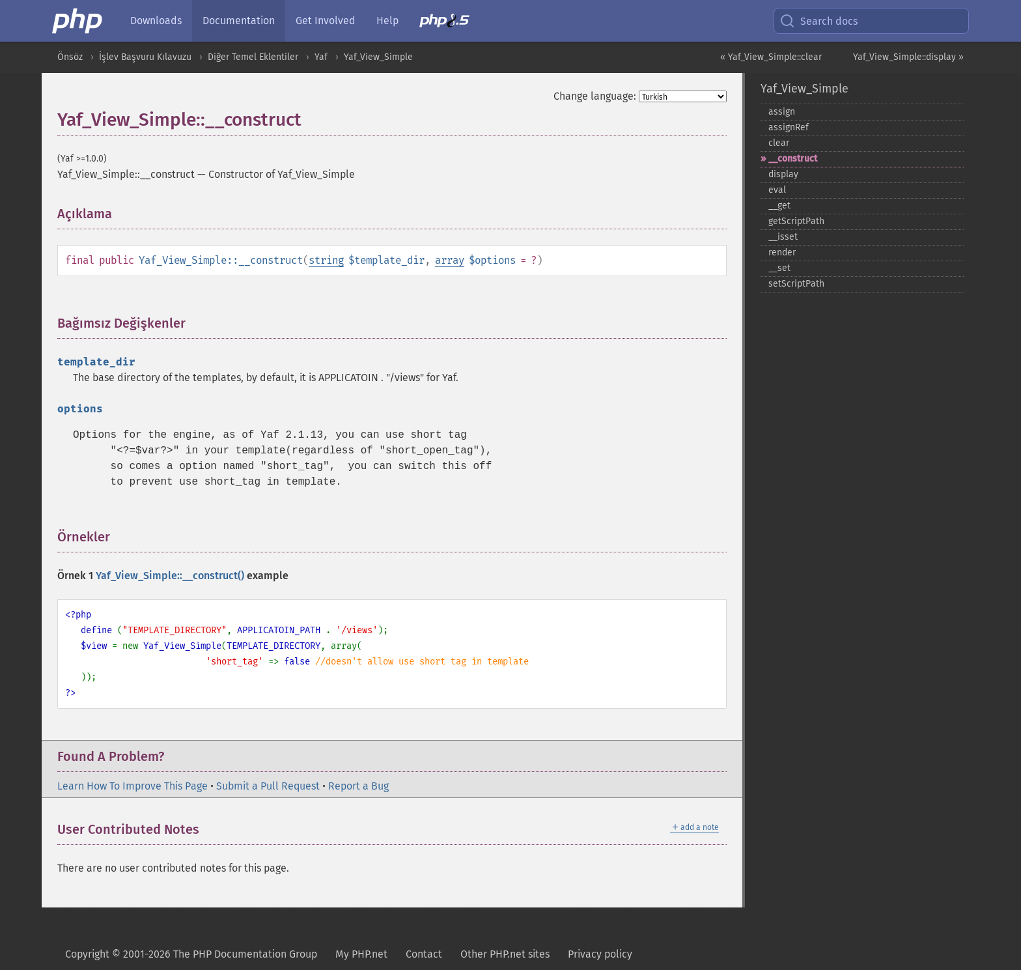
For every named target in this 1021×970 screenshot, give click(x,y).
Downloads (156, 20)
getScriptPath (796, 221)
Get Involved (326, 20)
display (783, 174)
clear (778, 143)
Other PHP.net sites (505, 954)
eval (777, 189)
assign (781, 111)
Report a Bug (358, 786)
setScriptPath (796, 283)
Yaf (321, 57)
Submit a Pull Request (268, 786)
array (449, 260)
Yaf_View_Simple (378, 57)
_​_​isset (783, 236)
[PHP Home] (78, 21)
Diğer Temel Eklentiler (253, 57)
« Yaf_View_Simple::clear (771, 57)
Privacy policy (600, 954)
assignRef (788, 127)
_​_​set (779, 268)
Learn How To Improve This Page (132, 786)
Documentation (239, 20)
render (782, 252)
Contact (424, 954)
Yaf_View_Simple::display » (908, 57)
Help (387, 20)
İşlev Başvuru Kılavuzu (145, 57)
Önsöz (70, 57)
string (326, 260)
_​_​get (779, 205)
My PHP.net (361, 954)
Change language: (594, 96)
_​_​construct (792, 158)
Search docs (818, 21)
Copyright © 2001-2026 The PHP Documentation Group (191, 954)
